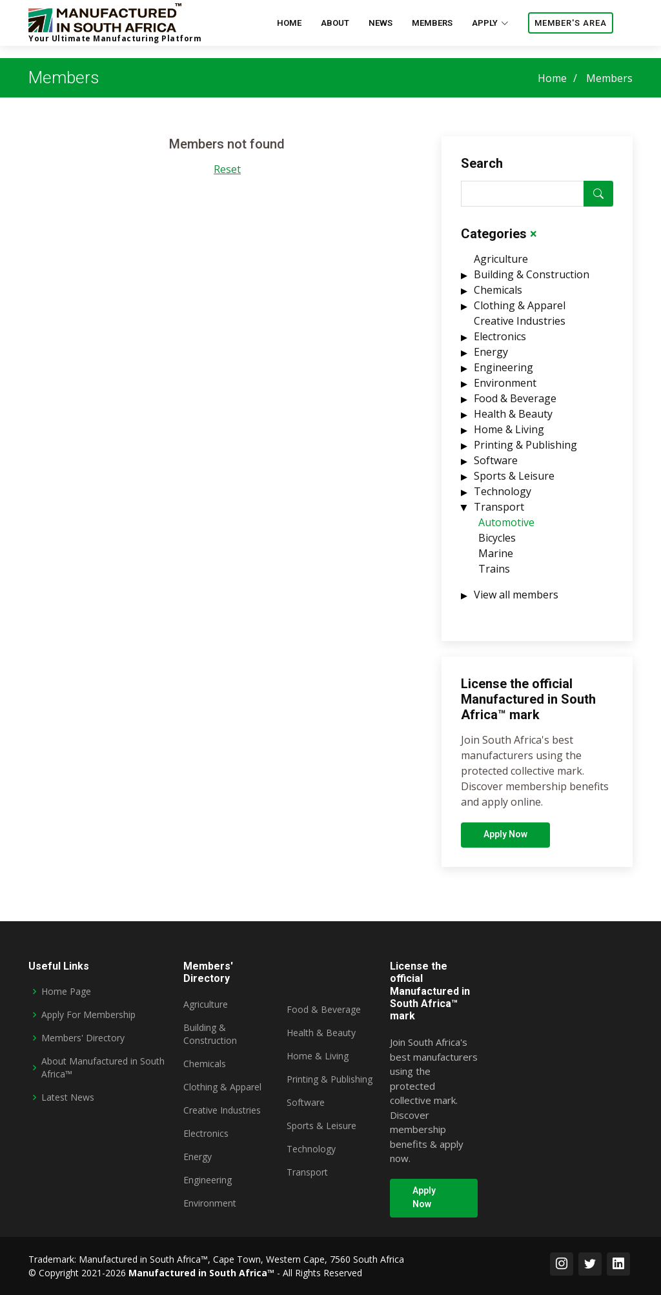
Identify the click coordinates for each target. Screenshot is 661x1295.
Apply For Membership (88, 1014)
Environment (505, 389)
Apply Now (505, 840)
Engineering (503, 374)
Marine (495, 560)
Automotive (506, 529)
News (380, 23)
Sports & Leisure (514, 482)
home (289, 23)
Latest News (67, 1097)
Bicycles (497, 544)
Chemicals (498, 296)
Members (432, 23)
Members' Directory (83, 1038)
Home (552, 78)
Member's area (570, 23)
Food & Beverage (515, 405)
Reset (227, 175)
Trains (494, 575)
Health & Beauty (513, 420)
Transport (499, 513)
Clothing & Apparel (519, 312)
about (335, 23)
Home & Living (509, 436)
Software (496, 467)
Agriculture (501, 265)
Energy (491, 358)
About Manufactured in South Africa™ (103, 1067)
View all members (516, 601)
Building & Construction (531, 281)
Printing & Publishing (525, 451)
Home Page (66, 991)
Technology (502, 498)
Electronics (500, 343)
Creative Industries (519, 327)
